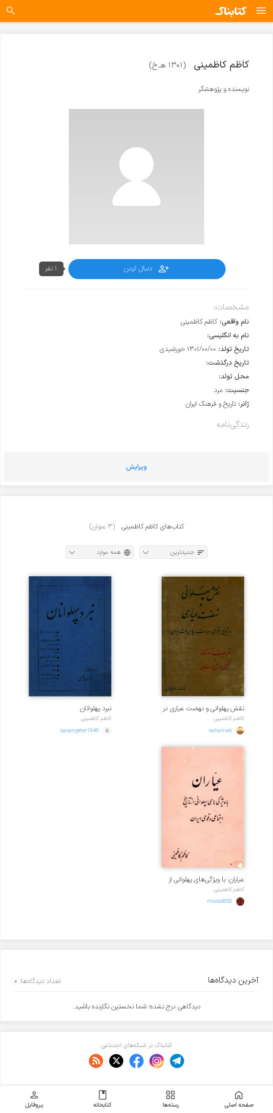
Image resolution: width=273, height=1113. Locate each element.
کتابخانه (102, 1099)
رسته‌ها (171, 1099)
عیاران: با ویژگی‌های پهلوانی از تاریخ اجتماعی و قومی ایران (206, 879)
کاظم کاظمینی (229, 718)
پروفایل (34, 1099)
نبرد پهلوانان (95, 708)
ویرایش (136, 467)
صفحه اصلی (238, 1099)
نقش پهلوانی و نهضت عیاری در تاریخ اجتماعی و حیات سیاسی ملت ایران (203, 708)
